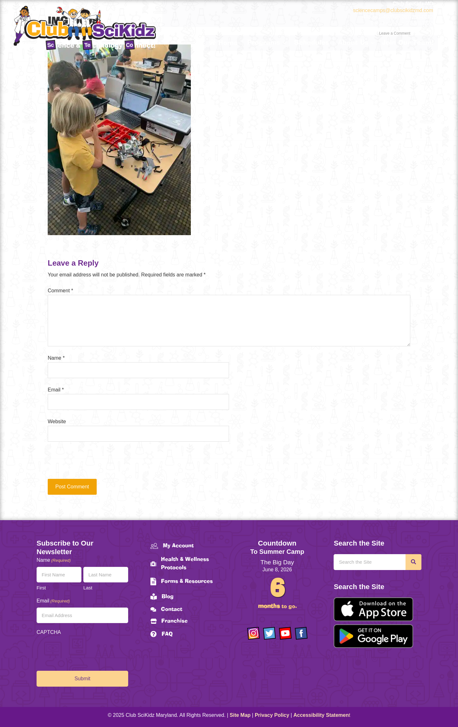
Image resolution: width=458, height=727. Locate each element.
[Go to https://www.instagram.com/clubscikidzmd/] (253, 633)
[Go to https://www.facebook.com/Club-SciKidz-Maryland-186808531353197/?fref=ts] (301, 633)
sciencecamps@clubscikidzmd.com (393, 10)
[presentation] (91, 463)
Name (56, 358)
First (41, 587)
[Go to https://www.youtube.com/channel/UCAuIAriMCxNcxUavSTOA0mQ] (285, 633)
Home (223, 42)
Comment (60, 290)
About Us (353, 43)
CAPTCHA (49, 632)
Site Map (240, 715)
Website (57, 421)
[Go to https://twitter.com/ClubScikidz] (269, 633)
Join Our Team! (408, 43)
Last (87, 587)
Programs (263, 43)
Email (56, 389)
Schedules (311, 43)
